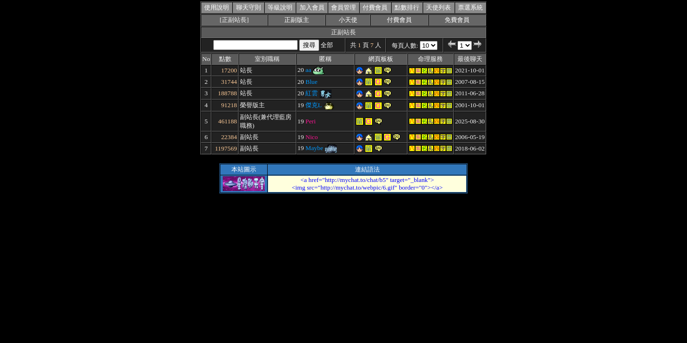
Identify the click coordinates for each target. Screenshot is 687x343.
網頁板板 (380, 58)
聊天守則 (248, 7)
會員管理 (343, 7)
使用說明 (216, 7)
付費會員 (375, 7)
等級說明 (280, 7)
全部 (327, 45)
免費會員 (457, 19)
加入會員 (312, 7)
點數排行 (407, 7)
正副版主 (296, 19)
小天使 (348, 19)
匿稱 (325, 58)
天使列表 (438, 7)
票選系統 (470, 7)
